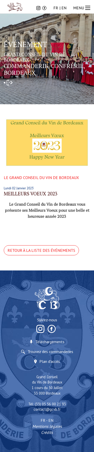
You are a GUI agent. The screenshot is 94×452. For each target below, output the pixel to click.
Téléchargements (49, 341)
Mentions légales (47, 426)
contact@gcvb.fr (47, 409)
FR (55, 7)
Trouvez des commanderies (50, 351)
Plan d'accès (49, 361)
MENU (82, 8)
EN (63, 7)
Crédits (47, 432)
